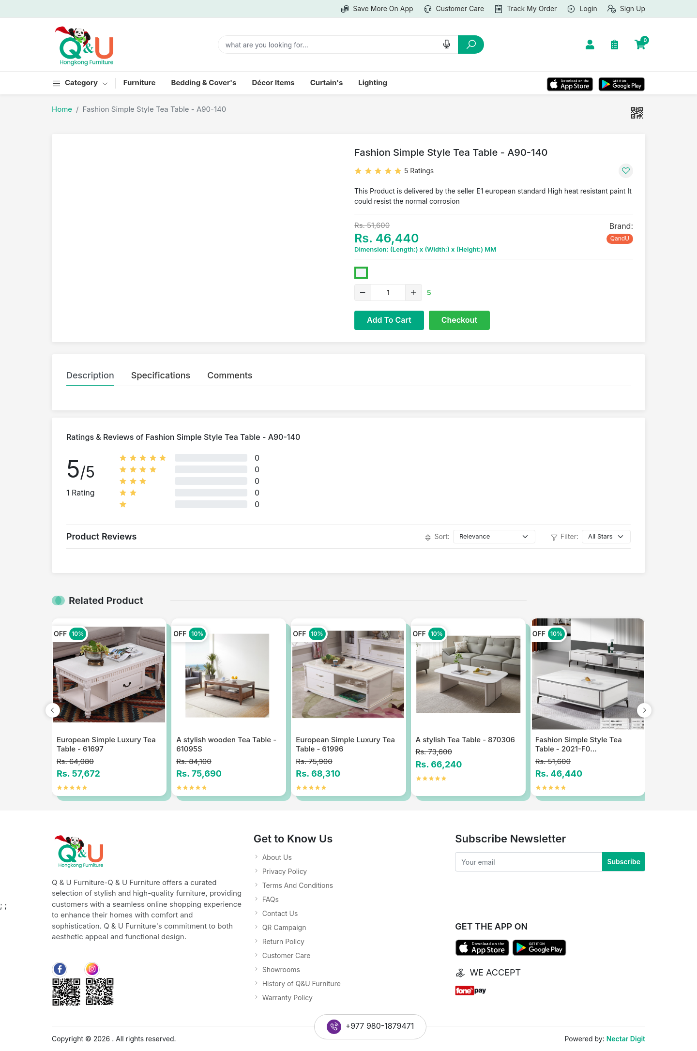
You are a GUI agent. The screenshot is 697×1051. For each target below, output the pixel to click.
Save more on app (376, 9)
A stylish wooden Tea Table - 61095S (226, 744)
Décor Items (273, 82)
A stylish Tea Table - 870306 (465, 739)
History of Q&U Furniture (301, 983)
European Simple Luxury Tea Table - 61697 (106, 744)
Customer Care (286, 955)
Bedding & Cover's (203, 82)
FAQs (270, 899)
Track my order (525, 9)
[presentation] (52, 710)
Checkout (459, 320)
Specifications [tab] (161, 375)
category (80, 83)
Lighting (372, 82)
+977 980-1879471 (370, 1027)
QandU (619, 238)
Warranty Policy (287, 997)
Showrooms (281, 969)
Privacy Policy (284, 871)
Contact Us (280, 913)
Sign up (626, 9)
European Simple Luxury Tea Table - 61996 (345, 744)
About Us (277, 857)
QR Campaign (284, 927)
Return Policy (283, 941)
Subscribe (623, 861)
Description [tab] (90, 375)
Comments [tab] (229, 375)
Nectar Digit (625, 1039)
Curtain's (326, 82)
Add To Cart (389, 320)
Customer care (454, 9)
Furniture (139, 82)
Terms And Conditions (297, 885)
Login (581, 9)
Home (62, 109)
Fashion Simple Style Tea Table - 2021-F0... (578, 744)
